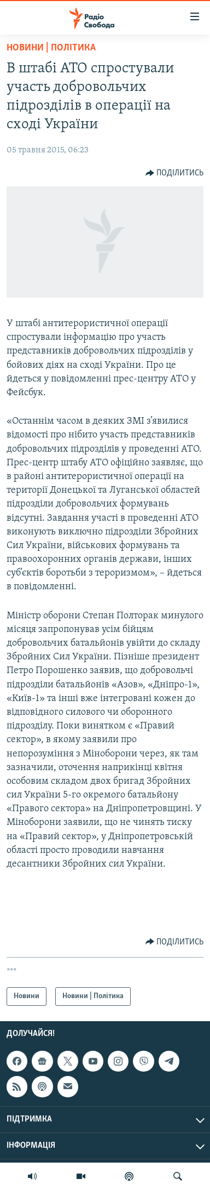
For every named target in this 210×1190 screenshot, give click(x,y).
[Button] (174, 173)
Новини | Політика (51, 48)
